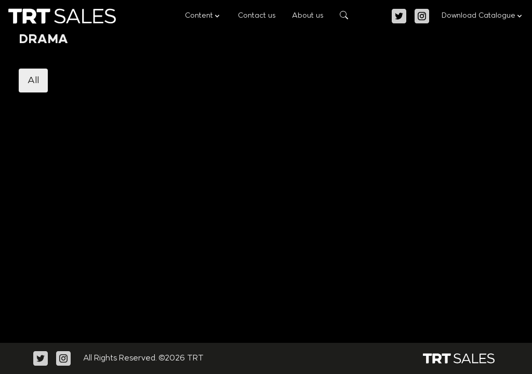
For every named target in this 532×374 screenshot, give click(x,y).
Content (203, 16)
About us (307, 16)
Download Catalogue (483, 16)
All (33, 80)
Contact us (256, 16)
